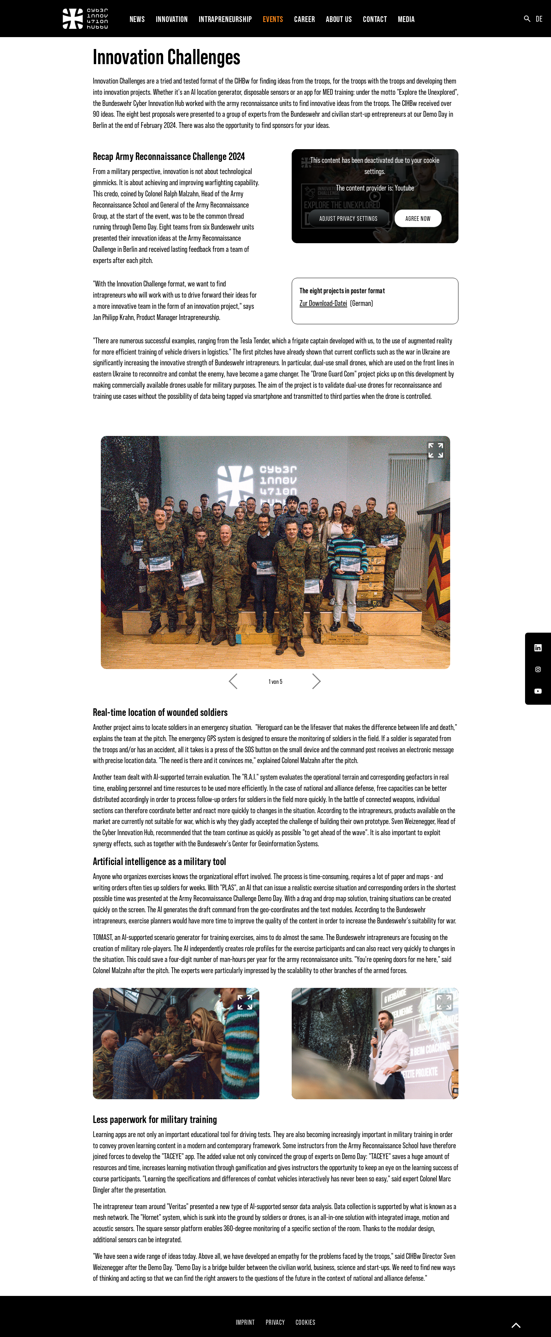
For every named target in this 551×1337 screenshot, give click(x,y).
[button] (173, 18)
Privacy (275, 1322)
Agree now (418, 218)
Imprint (245, 1322)
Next (317, 677)
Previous (233, 677)
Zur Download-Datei (323, 302)
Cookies (305, 1322)
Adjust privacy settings (348, 218)
